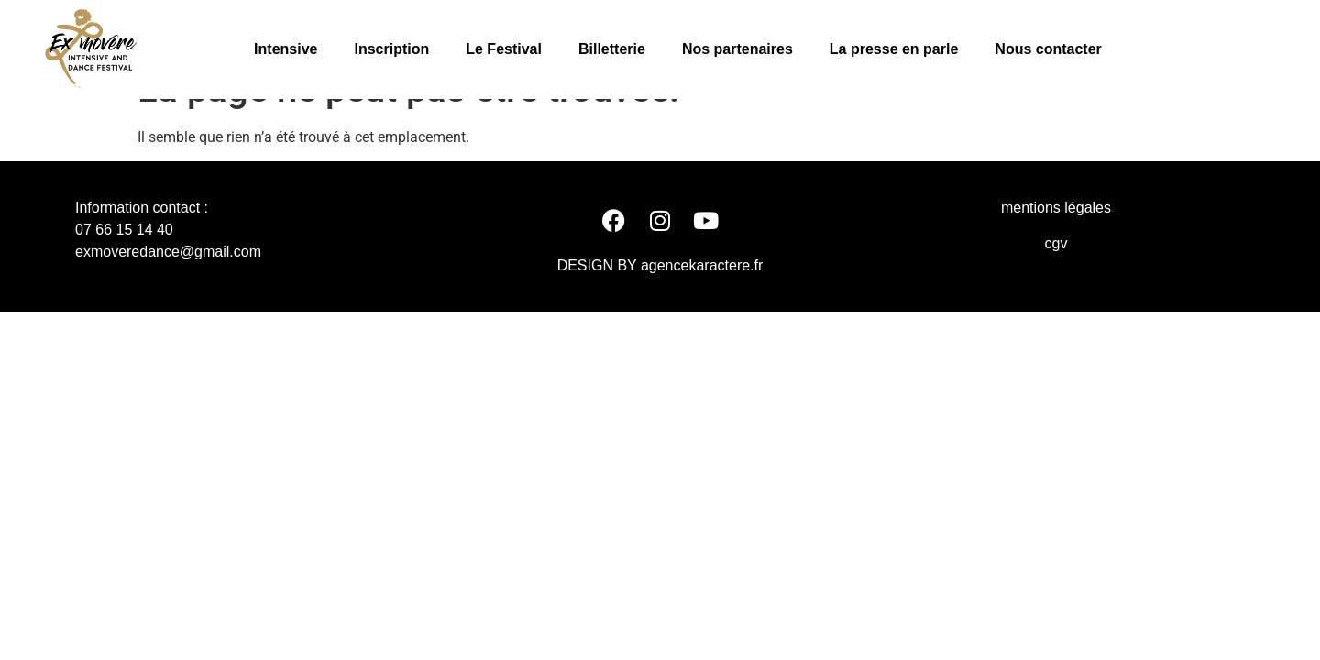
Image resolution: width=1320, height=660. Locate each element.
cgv (1056, 281)
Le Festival (504, 49)
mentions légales (1056, 246)
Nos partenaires (737, 49)
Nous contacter (1048, 49)
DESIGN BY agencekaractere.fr (660, 303)
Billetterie (611, 49)
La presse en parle (894, 49)
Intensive (285, 49)
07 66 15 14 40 (124, 268)
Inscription (391, 49)
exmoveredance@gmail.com (168, 290)
